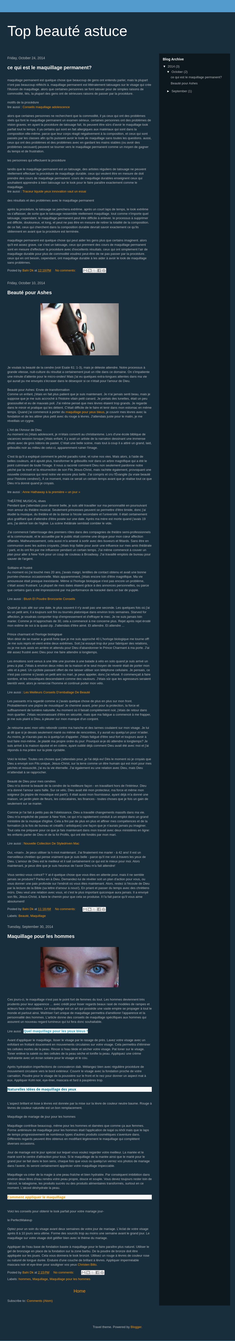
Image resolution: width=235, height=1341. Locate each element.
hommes (25, 1279)
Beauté (24, 916)
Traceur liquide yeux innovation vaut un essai (54, 191)
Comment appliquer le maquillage (36, 1197)
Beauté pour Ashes (29, 292)
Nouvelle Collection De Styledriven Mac (51, 843)
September (180, 91)
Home (80, 1291)
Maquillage (38, 916)
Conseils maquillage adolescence (46, 107)
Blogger (136, 1327)
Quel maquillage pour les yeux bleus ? (56, 1031)
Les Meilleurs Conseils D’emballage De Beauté (57, 692)
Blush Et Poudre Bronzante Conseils (49, 599)
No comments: (66, 270)
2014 (172, 66)
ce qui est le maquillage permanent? (49, 67)
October (178, 72)
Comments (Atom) (40, 1301)
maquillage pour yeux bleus (85, 412)
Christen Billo (87, 1264)
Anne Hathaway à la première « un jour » (51, 492)
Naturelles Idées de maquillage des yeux (41, 1089)
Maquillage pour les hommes (41, 936)
